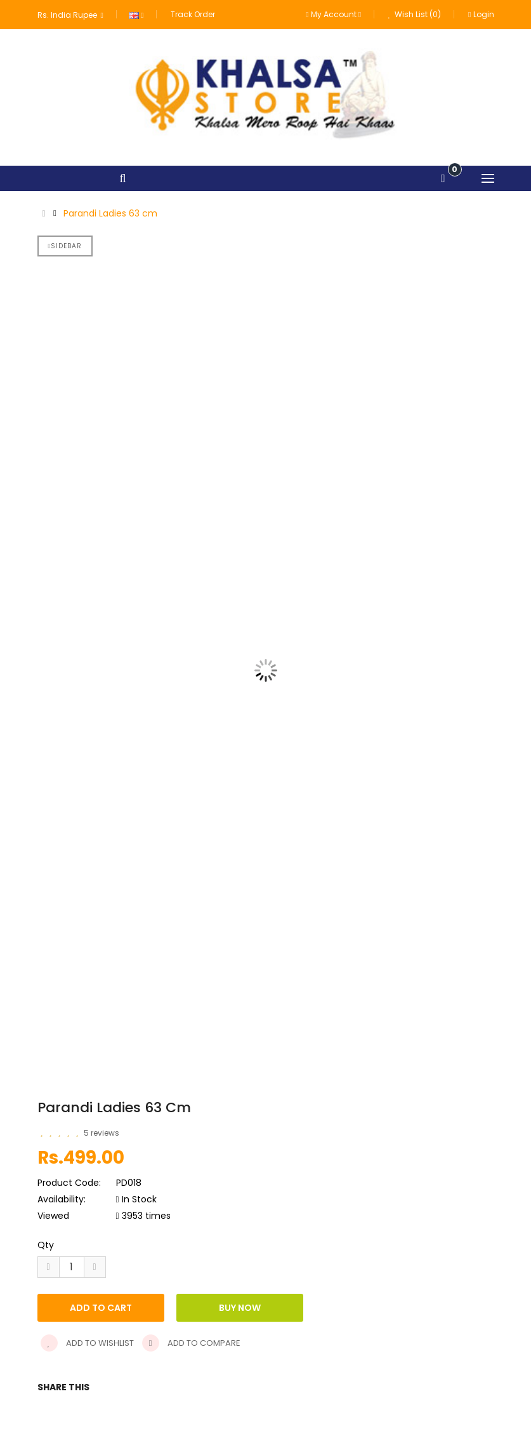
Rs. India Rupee (70, 15)
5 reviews (101, 1132)
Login (481, 14)
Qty (45, 1245)
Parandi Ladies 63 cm (110, 213)
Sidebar (65, 246)
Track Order (193, 14)
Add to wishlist (87, 1343)
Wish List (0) (414, 14)
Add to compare (191, 1343)
